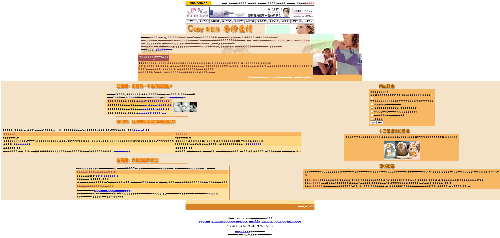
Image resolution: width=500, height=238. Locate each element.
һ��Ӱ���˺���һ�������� (112, 190)
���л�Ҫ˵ (139, 130)
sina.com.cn (198, 3)
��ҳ (224, 3)
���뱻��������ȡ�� (154, 101)
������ (228, 221)
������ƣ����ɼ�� (155, 109)
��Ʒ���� (294, 221)
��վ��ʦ (254, 221)
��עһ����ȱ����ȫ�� (157, 105)
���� (233, 3)
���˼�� (204, 221)
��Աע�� (280, 221)
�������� (164, 50)
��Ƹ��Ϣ (241, 221)
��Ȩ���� (242, 231)
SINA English (267, 221)
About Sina (216, 221)
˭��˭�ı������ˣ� (106, 176)
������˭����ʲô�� (152, 113)
